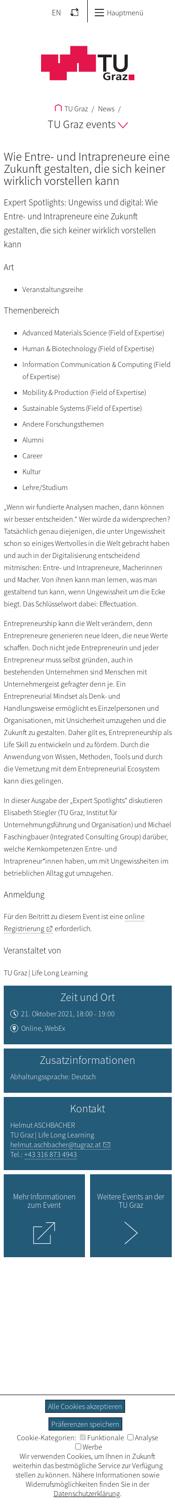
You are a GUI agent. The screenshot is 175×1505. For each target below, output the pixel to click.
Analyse (142, 1437)
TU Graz (71, 108)
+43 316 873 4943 (50, 1154)
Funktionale (102, 1437)
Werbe (88, 1446)
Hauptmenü (118, 12)
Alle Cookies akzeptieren (85, 1406)
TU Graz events (88, 124)
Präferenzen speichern (85, 1424)
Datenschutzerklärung (87, 1493)
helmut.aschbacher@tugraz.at (55, 1144)
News (105, 108)
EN (56, 12)
